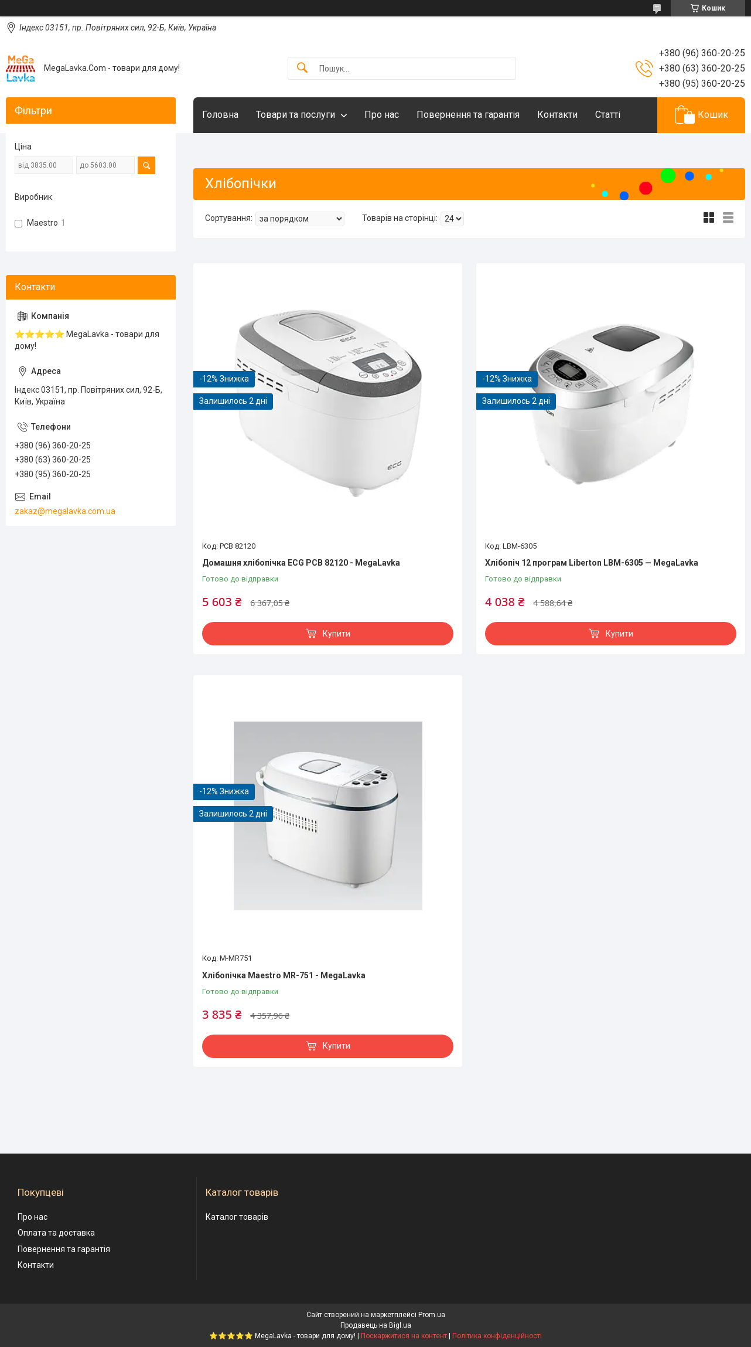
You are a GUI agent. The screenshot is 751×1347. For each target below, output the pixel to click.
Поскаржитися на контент (404, 1336)
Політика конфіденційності (497, 1336)
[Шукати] (302, 68)
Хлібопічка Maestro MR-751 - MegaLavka (284, 975)
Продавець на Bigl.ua (375, 1325)
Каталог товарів (237, 1217)
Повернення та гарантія (468, 114)
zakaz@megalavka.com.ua (65, 511)
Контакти (557, 114)
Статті (607, 114)
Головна (220, 114)
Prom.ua (431, 1315)
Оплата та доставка (56, 1232)
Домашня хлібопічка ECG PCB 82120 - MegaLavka (301, 562)
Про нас (381, 114)
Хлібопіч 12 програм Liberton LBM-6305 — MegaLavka (591, 562)
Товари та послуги (295, 114)
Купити (336, 633)
